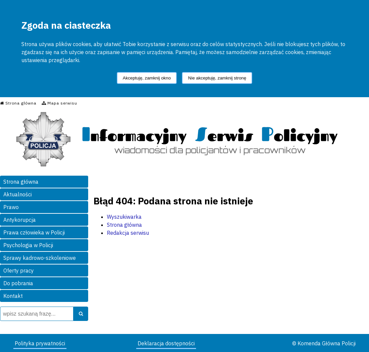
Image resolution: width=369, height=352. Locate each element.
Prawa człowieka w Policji (34, 232)
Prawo (11, 207)
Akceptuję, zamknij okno (147, 77)
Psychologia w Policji (28, 245)
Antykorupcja (19, 219)
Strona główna (20, 181)
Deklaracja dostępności (166, 343)
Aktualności (17, 194)
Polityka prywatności (40, 343)
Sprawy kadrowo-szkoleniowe (39, 257)
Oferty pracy (18, 270)
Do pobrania (18, 283)
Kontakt (13, 296)
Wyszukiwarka (124, 216)
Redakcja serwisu (128, 232)
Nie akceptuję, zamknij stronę (217, 77)
